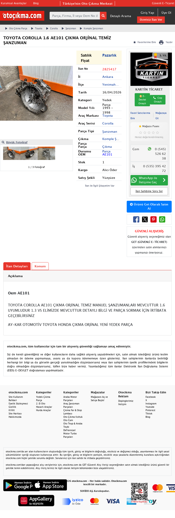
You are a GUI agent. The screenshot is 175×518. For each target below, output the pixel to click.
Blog (36, 3)
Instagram (151, 403)
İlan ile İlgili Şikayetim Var (100, 185)
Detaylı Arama (120, 16)
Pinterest (150, 410)
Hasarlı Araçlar (44, 407)
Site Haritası (15, 413)
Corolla (52, 28)
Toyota (36, 28)
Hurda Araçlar (43, 410)
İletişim (122, 404)
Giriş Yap (147, 12)
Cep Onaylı (157, 99)
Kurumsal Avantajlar (14, 3)
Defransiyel (69, 430)
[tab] (87, 275)
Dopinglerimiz (125, 401)
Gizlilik (12, 407)
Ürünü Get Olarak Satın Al (149, 207)
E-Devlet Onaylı (142, 100)
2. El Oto (40, 403)
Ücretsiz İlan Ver (151, 19)
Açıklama (15, 276)
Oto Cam (68, 420)
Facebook (151, 397)
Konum (40, 266)
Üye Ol (166, 12)
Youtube (150, 407)
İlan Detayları (17, 266)
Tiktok (149, 413)
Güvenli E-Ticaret (163, 3)
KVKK (12, 410)
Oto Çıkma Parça (16, 28)
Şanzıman (69, 28)
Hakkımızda (15, 417)
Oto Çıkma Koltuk (73, 417)
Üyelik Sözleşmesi (18, 403)
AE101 (107, 154)
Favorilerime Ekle (144, 42)
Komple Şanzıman (91, 28)
